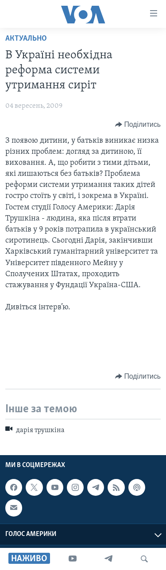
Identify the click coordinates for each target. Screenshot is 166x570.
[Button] (138, 124)
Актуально (26, 38)
